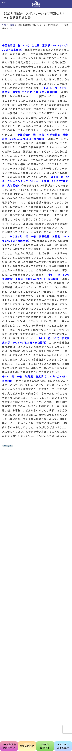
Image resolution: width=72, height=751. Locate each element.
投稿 (12, 25)
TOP (4, 25)
